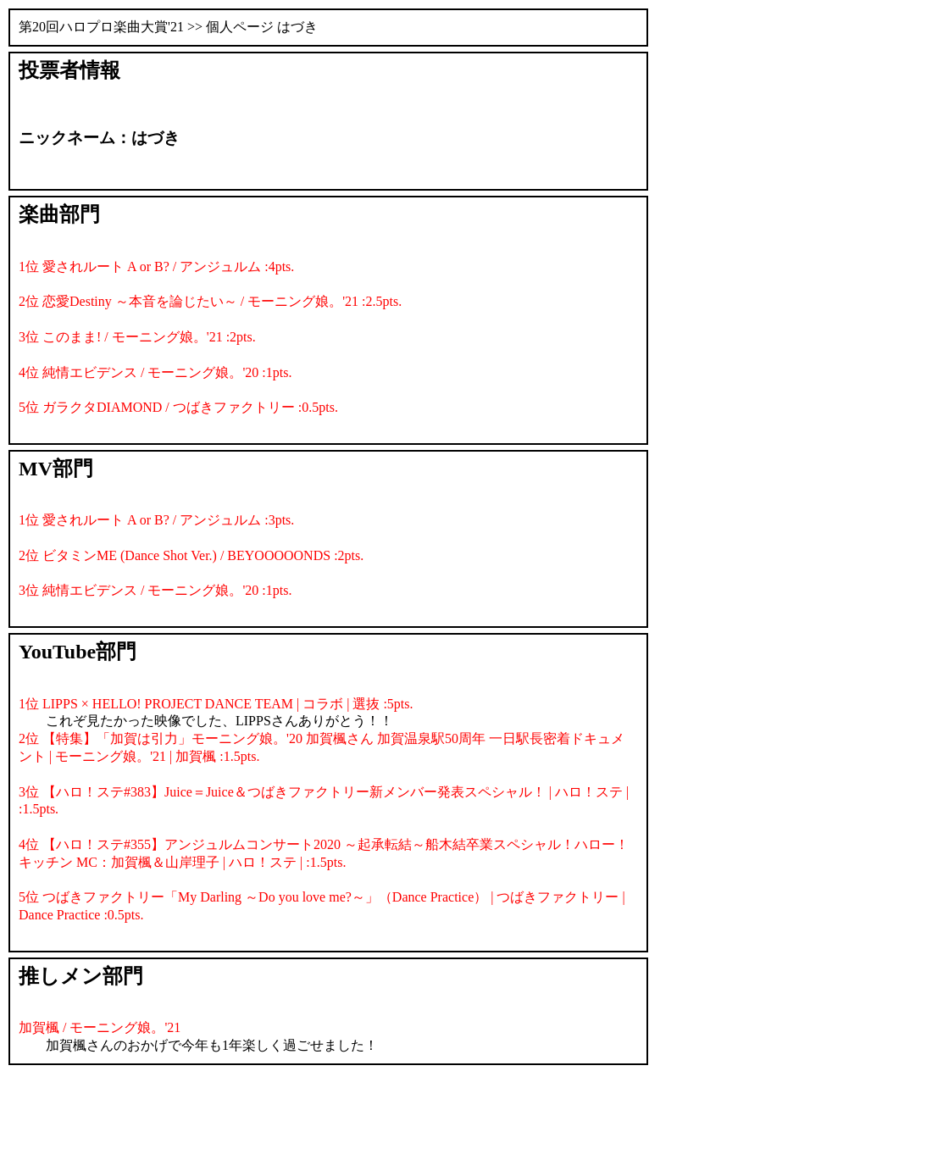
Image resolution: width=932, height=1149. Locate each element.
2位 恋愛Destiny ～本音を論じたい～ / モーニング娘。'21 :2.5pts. (210, 301)
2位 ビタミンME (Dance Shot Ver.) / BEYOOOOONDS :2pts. (191, 555)
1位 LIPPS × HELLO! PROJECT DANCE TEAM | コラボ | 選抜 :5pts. (216, 704)
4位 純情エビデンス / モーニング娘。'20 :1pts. (155, 372)
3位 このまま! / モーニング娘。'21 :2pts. (137, 337)
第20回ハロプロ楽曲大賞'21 (101, 26)
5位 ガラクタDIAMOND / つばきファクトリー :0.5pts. (178, 407)
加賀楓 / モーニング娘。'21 (99, 1027)
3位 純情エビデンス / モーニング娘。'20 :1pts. (155, 590)
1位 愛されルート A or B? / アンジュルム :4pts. (156, 266)
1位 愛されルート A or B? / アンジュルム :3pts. (156, 520)
